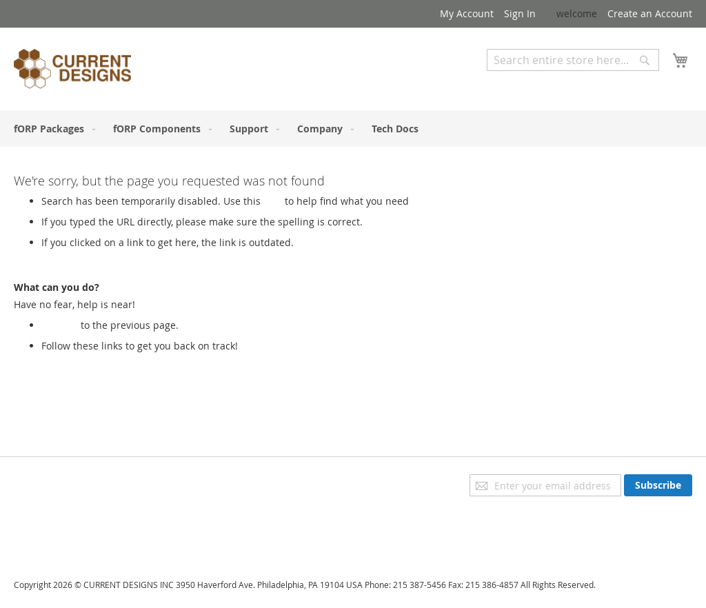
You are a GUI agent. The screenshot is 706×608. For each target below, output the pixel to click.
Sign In (520, 13)
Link (272, 200)
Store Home (68, 359)
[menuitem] (52, 128)
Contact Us (38, 538)
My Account (467, 13)
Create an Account (649, 13)
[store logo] (72, 71)
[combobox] (573, 60)
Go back (59, 325)
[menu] (353, 128)
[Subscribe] (658, 485)
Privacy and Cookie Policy (71, 480)
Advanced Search (527, 81)
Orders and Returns (60, 519)
